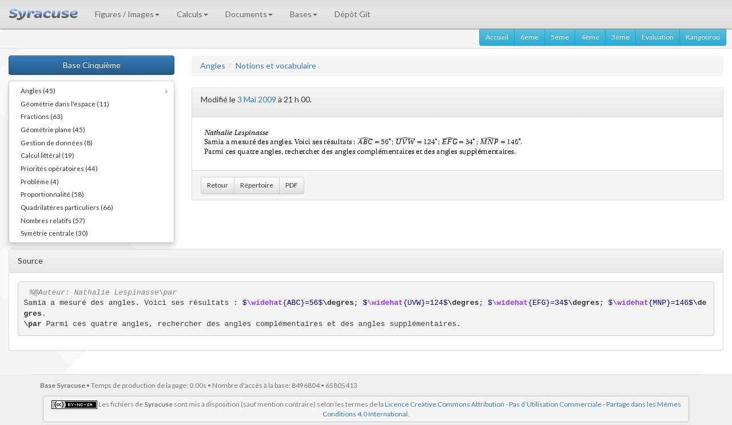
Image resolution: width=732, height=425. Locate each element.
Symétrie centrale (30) (54, 233)
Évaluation (658, 37)
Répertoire (256, 185)
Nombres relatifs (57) (53, 220)
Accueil (497, 37)
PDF (291, 185)
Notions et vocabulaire (276, 65)
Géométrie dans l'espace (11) (65, 104)
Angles (212, 65)
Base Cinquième (92, 65)
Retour (217, 185)
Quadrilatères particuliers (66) (67, 207)
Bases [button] (303, 14)
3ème (620, 37)
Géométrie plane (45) (53, 129)
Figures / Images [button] (127, 14)
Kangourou (703, 37)
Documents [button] (249, 14)
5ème (560, 37)
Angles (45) (38, 90)
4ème (590, 37)
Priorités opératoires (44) (59, 168)
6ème (529, 37)
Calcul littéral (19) (47, 155)
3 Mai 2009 (256, 99)
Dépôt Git (353, 14)
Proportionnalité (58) (52, 194)
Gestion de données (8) (57, 142)
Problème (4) (40, 181)
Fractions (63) (42, 116)
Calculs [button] (192, 14)
